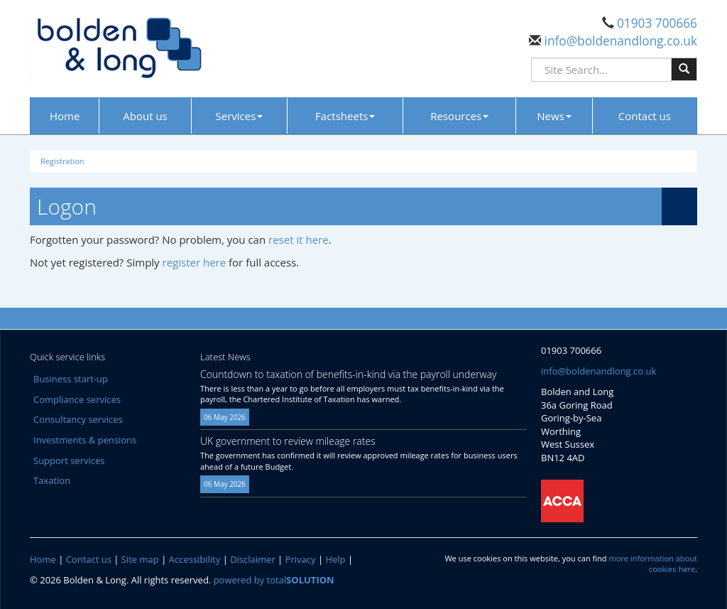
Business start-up (70, 378)
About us (145, 116)
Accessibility (195, 559)
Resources (459, 116)
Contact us (644, 116)
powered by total (274, 579)
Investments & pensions (84, 439)
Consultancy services (78, 419)
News (554, 116)
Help (335, 559)
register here (194, 262)
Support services (68, 460)
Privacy (300, 559)
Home (65, 116)
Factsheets (345, 116)
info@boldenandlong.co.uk (619, 41)
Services (239, 116)
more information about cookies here (652, 564)
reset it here (298, 239)
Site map (140, 559)
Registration (62, 161)
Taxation (51, 480)
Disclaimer (252, 559)
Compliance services (77, 399)
